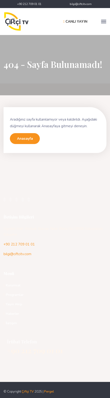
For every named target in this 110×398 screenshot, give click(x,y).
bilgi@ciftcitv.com (81, 4)
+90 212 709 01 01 (29, 4)
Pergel (49, 391)
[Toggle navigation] (103, 21)
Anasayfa (25, 138)
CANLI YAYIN (75, 21)
